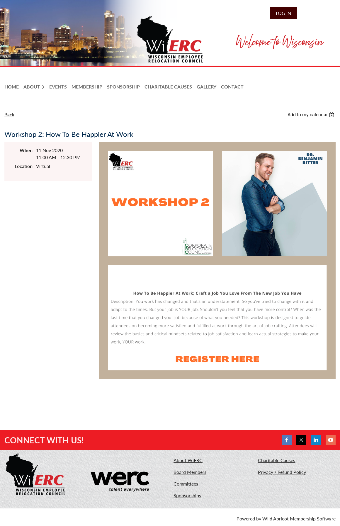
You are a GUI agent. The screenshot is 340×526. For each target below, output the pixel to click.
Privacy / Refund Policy (282, 472)
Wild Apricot (275, 518)
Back (9, 114)
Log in (283, 13)
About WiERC (188, 460)
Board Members (190, 472)
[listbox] (312, 114)
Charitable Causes (276, 460)
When (26, 150)
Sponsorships (187, 495)
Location (24, 166)
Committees (186, 483)
